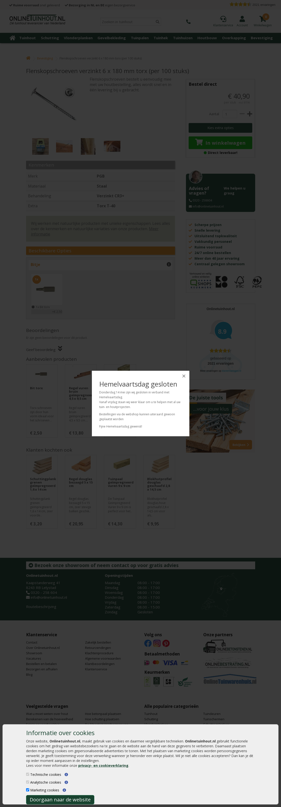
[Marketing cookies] (27, 789)
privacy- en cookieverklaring (103, 765)
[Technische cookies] (27, 774)
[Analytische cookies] (27, 782)
